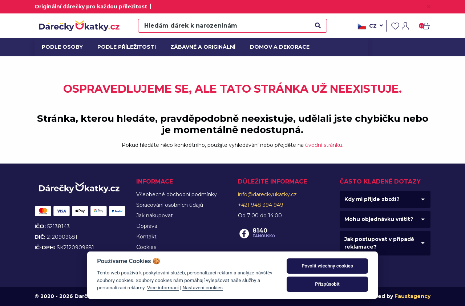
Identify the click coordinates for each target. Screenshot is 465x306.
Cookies (146, 247)
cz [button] (370, 26)
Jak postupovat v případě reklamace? (379, 243)
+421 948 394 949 (260, 205)
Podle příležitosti (124, 47)
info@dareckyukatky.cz (267, 194)
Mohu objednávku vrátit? (378, 219)
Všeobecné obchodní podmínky (176, 194)
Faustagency (412, 296)
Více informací (163, 287)
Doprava (146, 226)
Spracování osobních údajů (169, 205)
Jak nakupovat (154, 215)
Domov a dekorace (277, 47)
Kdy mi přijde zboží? (372, 199)
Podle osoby (61, 47)
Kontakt (146, 236)
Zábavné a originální (200, 47)
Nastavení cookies (202, 287)
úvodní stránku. (324, 145)
